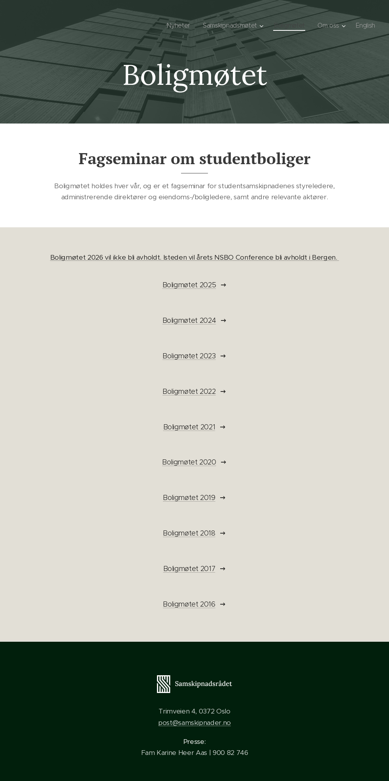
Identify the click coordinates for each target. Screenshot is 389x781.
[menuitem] (177, 26)
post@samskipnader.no (194, 722)
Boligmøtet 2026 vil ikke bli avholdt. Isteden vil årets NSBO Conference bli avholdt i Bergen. (194, 257)
